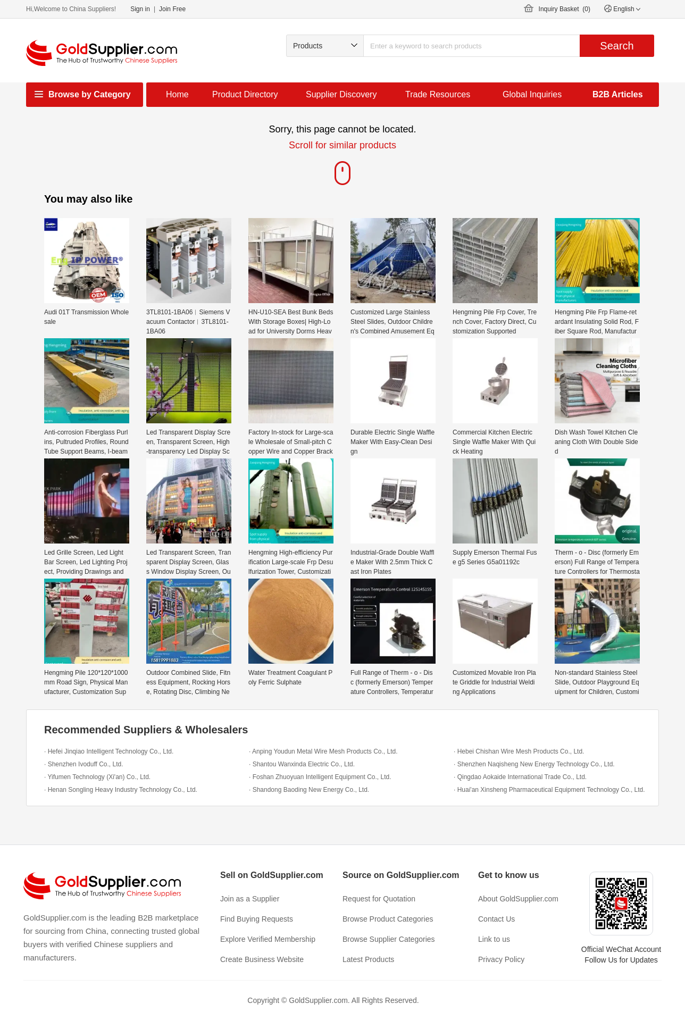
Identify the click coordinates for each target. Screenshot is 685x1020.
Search (616, 46)
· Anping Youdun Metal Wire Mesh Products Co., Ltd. (323, 751)
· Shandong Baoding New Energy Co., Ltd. (309, 789)
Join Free (172, 9)
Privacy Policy (501, 959)
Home (177, 94)
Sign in (140, 9)
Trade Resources (437, 94)
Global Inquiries (532, 94)
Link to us (494, 939)
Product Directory (245, 94)
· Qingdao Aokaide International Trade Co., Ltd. (520, 777)
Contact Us (496, 919)
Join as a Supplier (249, 898)
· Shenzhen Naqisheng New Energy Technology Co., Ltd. (534, 764)
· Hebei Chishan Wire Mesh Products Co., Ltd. (519, 751)
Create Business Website (262, 959)
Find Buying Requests (256, 919)
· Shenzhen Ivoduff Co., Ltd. (83, 764)
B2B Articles (617, 94)
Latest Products (368, 959)
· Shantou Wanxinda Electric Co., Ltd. (302, 764)
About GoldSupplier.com (518, 898)
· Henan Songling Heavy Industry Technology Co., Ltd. (120, 789)
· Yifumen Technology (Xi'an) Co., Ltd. (97, 777)
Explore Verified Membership (267, 939)
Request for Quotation (379, 898)
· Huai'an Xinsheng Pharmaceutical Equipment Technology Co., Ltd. (549, 789)
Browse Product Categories (388, 919)
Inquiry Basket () (564, 9)
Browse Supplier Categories (389, 939)
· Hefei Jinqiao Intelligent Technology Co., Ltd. (108, 751)
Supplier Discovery (341, 94)
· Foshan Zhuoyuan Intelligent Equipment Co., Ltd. (320, 777)
